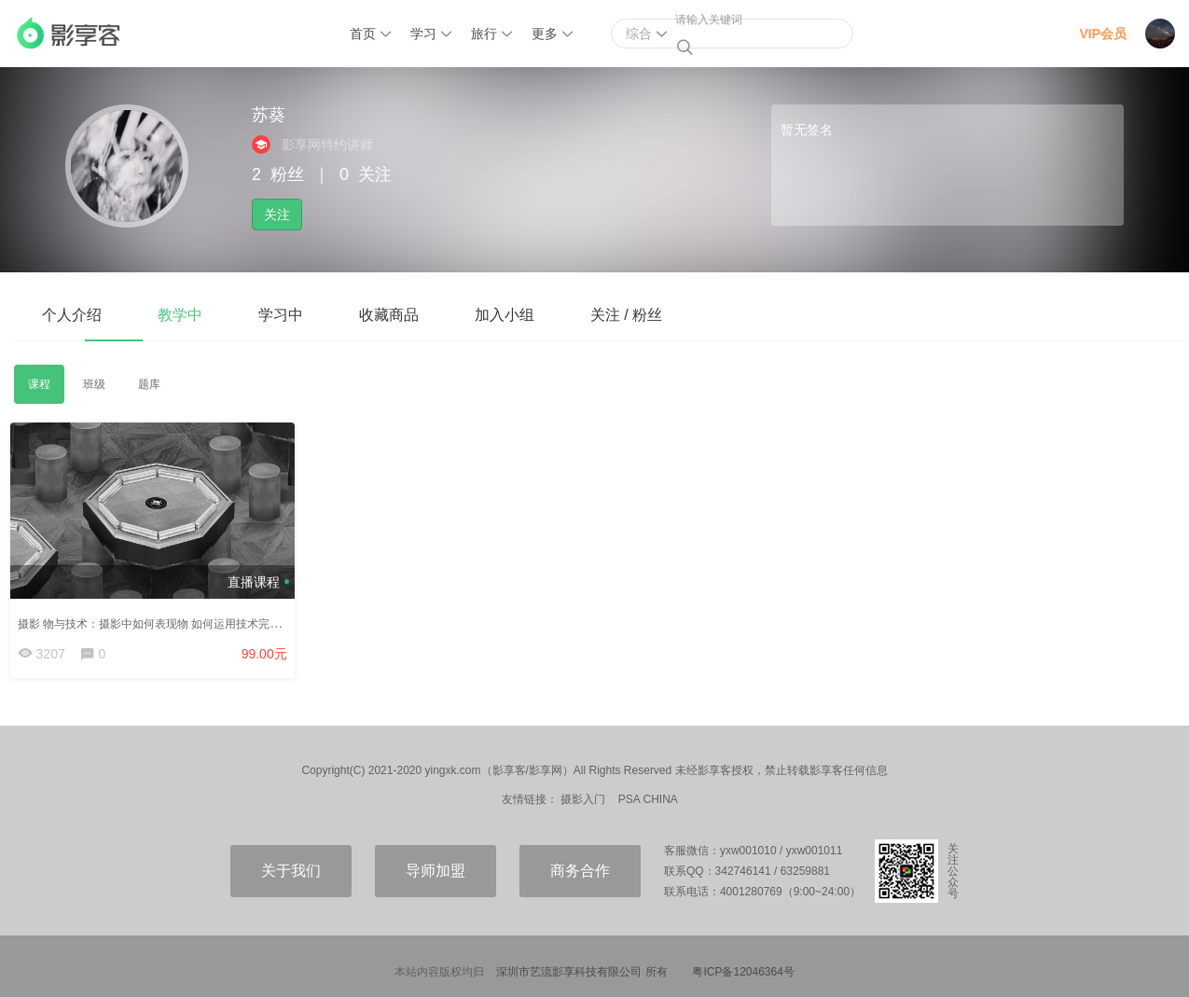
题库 (149, 384)
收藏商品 (389, 315)
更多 (545, 33)
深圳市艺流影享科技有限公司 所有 (581, 974)
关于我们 (291, 873)
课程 (39, 384)
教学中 (180, 315)
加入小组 (504, 315)
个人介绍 (72, 315)
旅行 (484, 33)
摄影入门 (582, 802)
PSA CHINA (648, 802)
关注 (277, 214)
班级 (94, 384)
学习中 (280, 315)
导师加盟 (435, 873)
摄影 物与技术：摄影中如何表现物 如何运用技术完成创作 (164, 618)
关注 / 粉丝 (626, 315)
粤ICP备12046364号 (743, 974)
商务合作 (580, 873)
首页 (363, 33)
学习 (423, 33)
